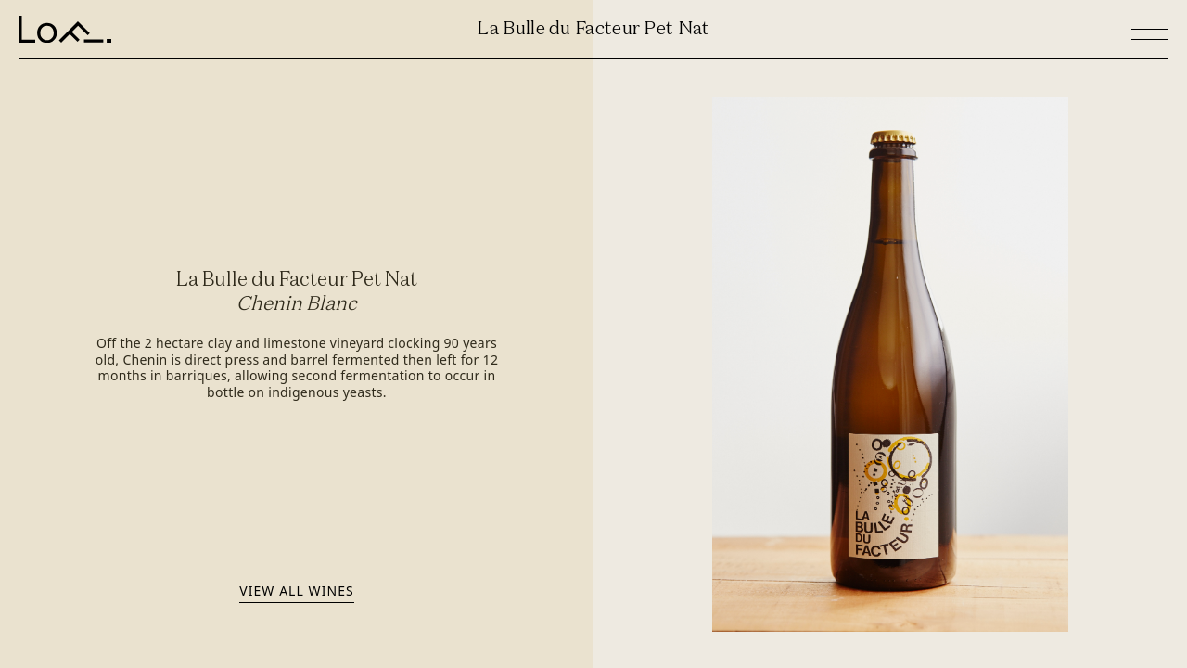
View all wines (296, 590)
